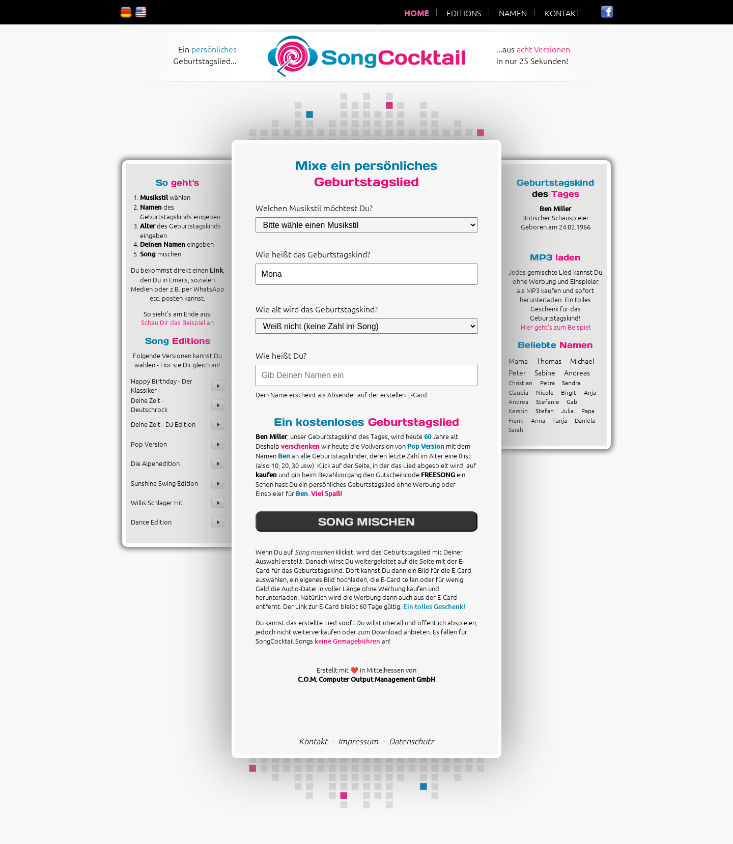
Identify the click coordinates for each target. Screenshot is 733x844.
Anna (538, 420)
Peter (517, 372)
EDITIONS (463, 12)
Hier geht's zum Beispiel (555, 327)
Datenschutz (411, 740)
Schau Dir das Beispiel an (177, 322)
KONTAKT (562, 12)
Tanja (559, 420)
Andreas (577, 372)
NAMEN (513, 12)
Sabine (544, 372)
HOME (416, 12)
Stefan (544, 410)
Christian (520, 383)
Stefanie (547, 401)
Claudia (518, 392)
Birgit (568, 392)
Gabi (573, 401)
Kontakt (313, 740)
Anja (590, 392)
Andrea (518, 401)
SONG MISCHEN (366, 522)
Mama (518, 361)
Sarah (516, 429)
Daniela (585, 420)
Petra (547, 383)
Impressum (358, 740)
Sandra (571, 383)
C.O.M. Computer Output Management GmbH (366, 679)
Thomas (549, 361)
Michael (582, 361)
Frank (516, 420)
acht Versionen (543, 48)
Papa (588, 410)
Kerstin (518, 410)
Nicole (545, 392)
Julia (567, 410)
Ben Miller (555, 208)
